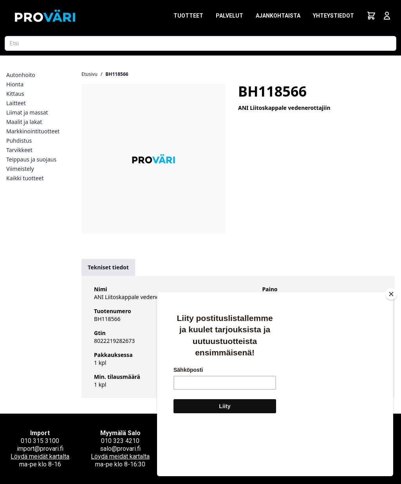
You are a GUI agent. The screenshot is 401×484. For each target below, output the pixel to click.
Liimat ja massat (27, 112)
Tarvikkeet (19, 150)
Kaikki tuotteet (24, 178)
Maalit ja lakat (24, 121)
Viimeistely (20, 168)
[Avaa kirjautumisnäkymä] (387, 15)
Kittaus (15, 93)
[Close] (391, 340)
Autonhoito (20, 75)
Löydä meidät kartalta (40, 456)
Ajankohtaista (278, 16)
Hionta (14, 84)
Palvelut (229, 16)
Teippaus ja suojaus (31, 159)
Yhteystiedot (333, 16)
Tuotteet (188, 16)
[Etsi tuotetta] (200, 43)
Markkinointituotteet (33, 131)
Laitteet (16, 103)
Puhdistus (19, 140)
